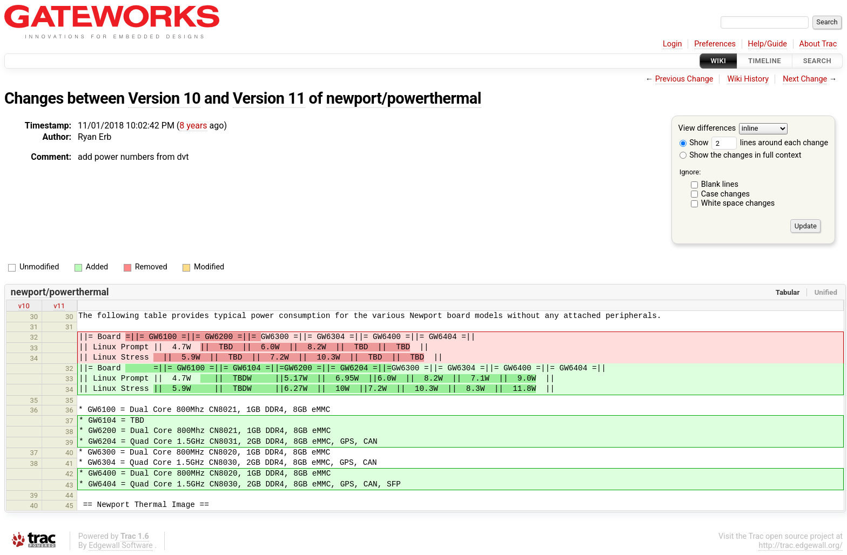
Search (817, 61)
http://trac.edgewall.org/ (800, 545)
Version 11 (269, 98)
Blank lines (719, 184)
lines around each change (769, 142)
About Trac (818, 44)
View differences (707, 128)
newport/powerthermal (403, 98)
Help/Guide (767, 44)
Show (694, 142)
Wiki (719, 61)
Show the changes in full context (741, 155)
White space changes (738, 203)
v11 (59, 306)
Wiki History (748, 79)
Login (672, 44)
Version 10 (164, 98)
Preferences (715, 44)
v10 (24, 306)
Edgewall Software (121, 545)
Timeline (764, 61)
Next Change (805, 79)
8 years (193, 125)
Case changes (725, 194)
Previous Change (684, 79)
